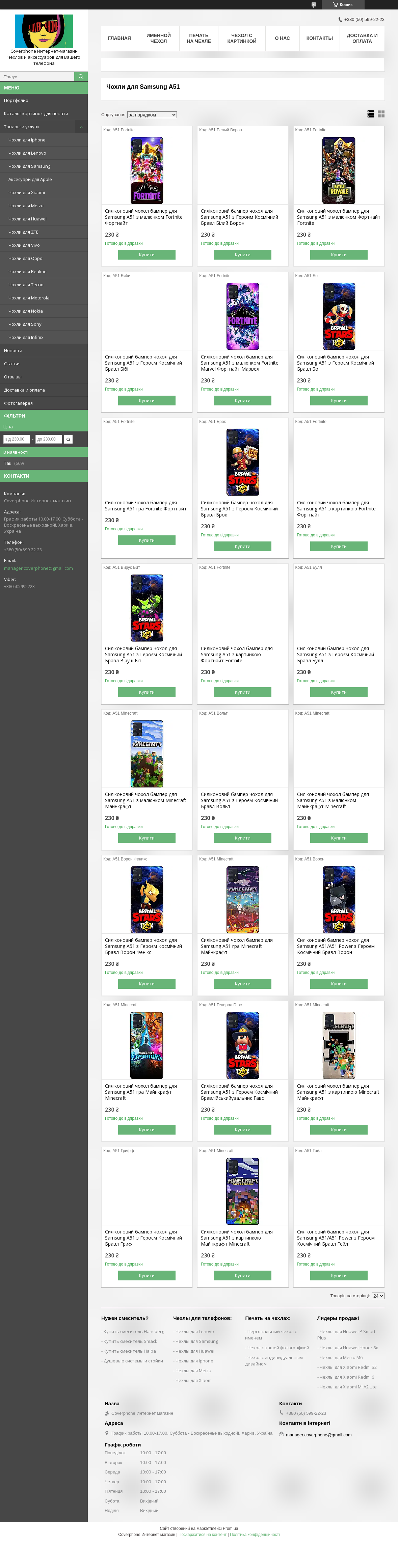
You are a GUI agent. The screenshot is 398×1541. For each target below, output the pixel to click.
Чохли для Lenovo (27, 153)
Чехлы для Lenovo (195, 1331)
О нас (282, 38)
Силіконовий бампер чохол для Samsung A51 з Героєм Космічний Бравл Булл (335, 654)
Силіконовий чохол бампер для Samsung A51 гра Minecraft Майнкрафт (237, 946)
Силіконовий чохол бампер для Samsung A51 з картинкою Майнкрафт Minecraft (237, 1238)
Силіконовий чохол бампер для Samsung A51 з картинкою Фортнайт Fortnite (237, 654)
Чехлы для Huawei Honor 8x (349, 1348)
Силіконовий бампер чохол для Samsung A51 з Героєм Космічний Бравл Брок (239, 509)
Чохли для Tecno (26, 285)
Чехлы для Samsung (197, 1341)
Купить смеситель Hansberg (134, 1331)
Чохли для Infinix (26, 337)
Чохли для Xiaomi (26, 192)
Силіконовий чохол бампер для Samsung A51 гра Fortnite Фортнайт (146, 506)
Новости (13, 350)
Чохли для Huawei (27, 219)
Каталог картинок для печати (36, 113)
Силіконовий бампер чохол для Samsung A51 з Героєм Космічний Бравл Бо (335, 363)
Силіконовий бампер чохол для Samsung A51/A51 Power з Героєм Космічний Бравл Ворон (336, 946)
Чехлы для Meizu (193, 1370)
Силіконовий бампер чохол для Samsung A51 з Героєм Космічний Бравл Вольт (239, 800)
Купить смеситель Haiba (130, 1351)
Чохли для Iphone (27, 140)
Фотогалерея (18, 403)
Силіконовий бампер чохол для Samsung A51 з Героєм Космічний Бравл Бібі (143, 363)
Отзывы (13, 377)
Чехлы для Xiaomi (194, 1380)
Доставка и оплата (24, 390)
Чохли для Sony (25, 324)
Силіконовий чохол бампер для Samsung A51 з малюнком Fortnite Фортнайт (144, 217)
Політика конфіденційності (255, 1534)
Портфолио (16, 100)
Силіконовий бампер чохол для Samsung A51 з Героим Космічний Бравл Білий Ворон (239, 217)
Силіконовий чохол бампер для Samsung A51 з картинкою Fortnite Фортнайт (336, 509)
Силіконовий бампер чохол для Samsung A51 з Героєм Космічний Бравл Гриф (143, 1238)
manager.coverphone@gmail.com (38, 568)
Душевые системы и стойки (133, 1361)
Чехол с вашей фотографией (278, 1348)
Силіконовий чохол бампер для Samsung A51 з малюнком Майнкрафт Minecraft (333, 800)
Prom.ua (230, 1528)
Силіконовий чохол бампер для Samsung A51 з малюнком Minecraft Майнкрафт (145, 800)
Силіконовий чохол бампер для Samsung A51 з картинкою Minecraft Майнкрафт (338, 1092)
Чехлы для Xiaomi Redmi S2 (348, 1367)
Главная (119, 38)
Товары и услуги (21, 127)
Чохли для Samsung (29, 166)
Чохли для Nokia (25, 311)
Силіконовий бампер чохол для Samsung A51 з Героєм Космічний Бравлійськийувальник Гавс (239, 1092)
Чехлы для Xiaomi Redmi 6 (347, 1377)
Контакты (320, 38)
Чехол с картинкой (241, 38)
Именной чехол (159, 38)
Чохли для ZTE (23, 232)
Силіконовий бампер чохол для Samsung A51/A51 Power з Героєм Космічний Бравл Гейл (336, 1238)
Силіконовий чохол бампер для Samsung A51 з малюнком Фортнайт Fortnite (338, 217)
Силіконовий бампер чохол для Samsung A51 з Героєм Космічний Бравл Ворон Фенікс (143, 946)
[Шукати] (81, 77)
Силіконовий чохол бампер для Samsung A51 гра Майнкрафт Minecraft (141, 1092)
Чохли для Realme (27, 271)
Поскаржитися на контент (203, 1534)
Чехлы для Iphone (194, 1361)
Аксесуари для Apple (30, 179)
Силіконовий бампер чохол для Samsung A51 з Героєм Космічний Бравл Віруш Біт (143, 654)
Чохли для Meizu (26, 206)
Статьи (12, 364)
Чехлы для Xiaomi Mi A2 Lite (348, 1387)
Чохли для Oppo (25, 258)
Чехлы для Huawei (195, 1351)
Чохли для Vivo (24, 245)
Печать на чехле (199, 38)
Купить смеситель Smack (130, 1341)
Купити (147, 254)
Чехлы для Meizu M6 (341, 1357)
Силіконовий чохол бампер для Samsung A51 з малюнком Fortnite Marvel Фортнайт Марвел (239, 363)
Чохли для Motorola (29, 298)
